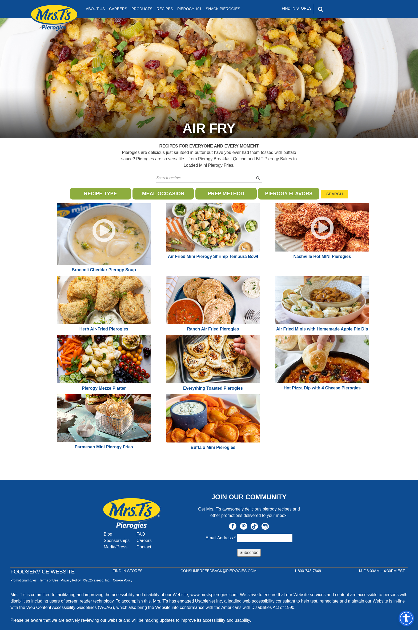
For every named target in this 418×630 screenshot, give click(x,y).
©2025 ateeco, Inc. (96, 580)
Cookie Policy (122, 580)
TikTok (254, 526)
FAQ (140, 534)
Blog (108, 534)
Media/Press (115, 547)
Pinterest (243, 526)
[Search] (343, 9)
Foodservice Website (42, 572)
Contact (143, 547)
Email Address (221, 538)
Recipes (165, 9)
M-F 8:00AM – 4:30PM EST (382, 571)
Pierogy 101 (189, 9)
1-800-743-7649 (308, 571)
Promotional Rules (23, 580)
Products (141, 9)
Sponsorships (117, 540)
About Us (95, 9)
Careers (118, 9)
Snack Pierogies (223, 9)
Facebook (232, 526)
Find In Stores (297, 8)
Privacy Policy (71, 580)
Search (334, 194)
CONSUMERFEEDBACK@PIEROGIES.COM (218, 571)
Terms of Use (48, 580)
